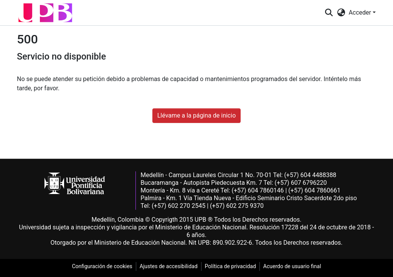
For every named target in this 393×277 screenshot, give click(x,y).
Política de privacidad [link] (230, 266)
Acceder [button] (360, 12)
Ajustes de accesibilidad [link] (169, 266)
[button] (45, 12)
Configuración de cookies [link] (102, 266)
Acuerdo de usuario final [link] (292, 266)
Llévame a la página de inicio (196, 115)
